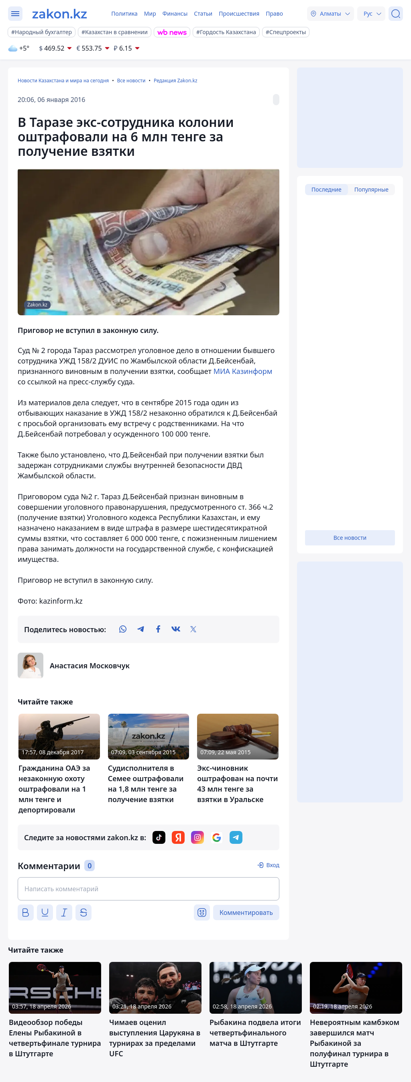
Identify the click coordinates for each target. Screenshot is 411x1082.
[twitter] (193, 629)
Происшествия (239, 13)
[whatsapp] (123, 629)
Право (274, 13)
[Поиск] (396, 13)
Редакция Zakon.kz (175, 80)
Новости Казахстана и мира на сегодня (63, 80)
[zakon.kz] (59, 13)
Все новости (131, 80)
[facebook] (158, 629)
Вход (272, 865)
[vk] (176, 629)
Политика (124, 13)
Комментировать (246, 912)
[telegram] (140, 629)
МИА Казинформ (243, 371)
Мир (150, 13)
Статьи (203, 13)
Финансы (175, 13)
